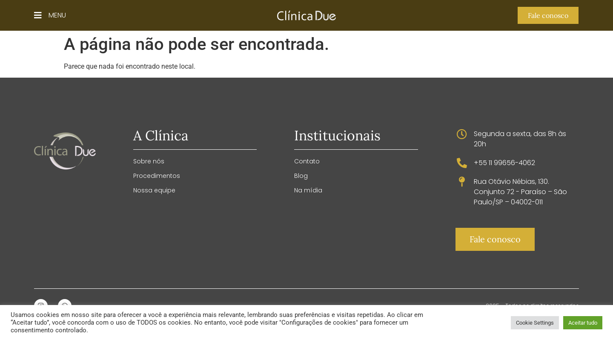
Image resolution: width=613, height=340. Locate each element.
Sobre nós (148, 161)
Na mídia (308, 190)
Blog (301, 175)
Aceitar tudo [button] (582, 323)
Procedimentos (156, 175)
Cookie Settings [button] (535, 323)
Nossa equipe (154, 190)
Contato (307, 161)
